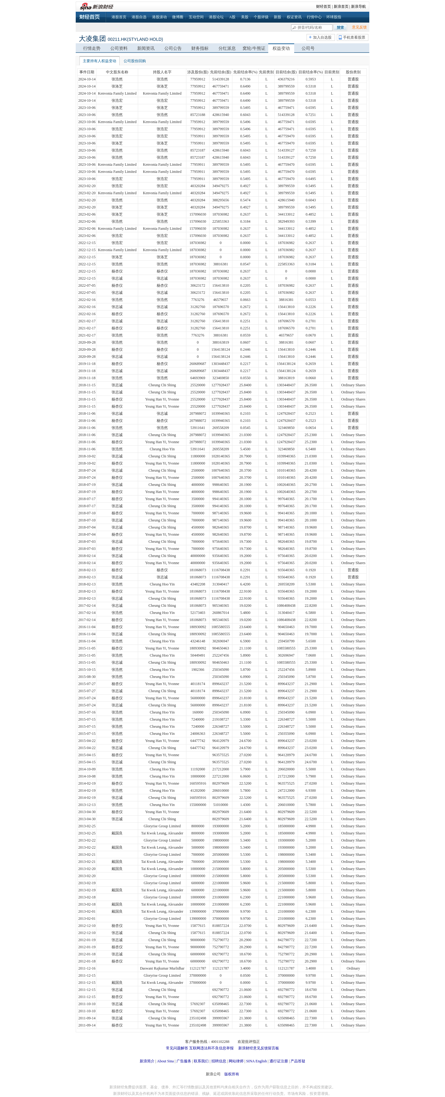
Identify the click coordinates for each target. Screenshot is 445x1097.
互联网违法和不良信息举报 (211, 1048)
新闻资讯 (146, 48)
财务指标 (200, 48)
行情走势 (91, 48)
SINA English (256, 1061)
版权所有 (231, 1074)
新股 (277, 17)
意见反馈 (359, 27)
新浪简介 (147, 1061)
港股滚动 (159, 17)
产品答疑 (297, 1061)
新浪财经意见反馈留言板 (258, 1048)
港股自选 (139, 17)
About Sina (165, 1061)
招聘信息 (218, 1061)
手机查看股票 (354, 37)
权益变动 (281, 48)
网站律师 (236, 1061)
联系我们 (201, 1061)
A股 (232, 17)
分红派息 (227, 48)
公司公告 (173, 48)
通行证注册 (278, 1061)
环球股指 (333, 17)
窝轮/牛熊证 (254, 48)
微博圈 (177, 17)
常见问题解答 (177, 1048)
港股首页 (119, 17)
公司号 (308, 48)
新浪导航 (358, 6)
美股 (244, 17)
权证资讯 (294, 17)
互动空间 (196, 17)
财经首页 (323, 6)
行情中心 (314, 17)
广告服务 (183, 1061)
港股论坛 (216, 17)
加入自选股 (322, 37)
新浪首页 (341, 6)
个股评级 (261, 17)
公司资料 (119, 48)
